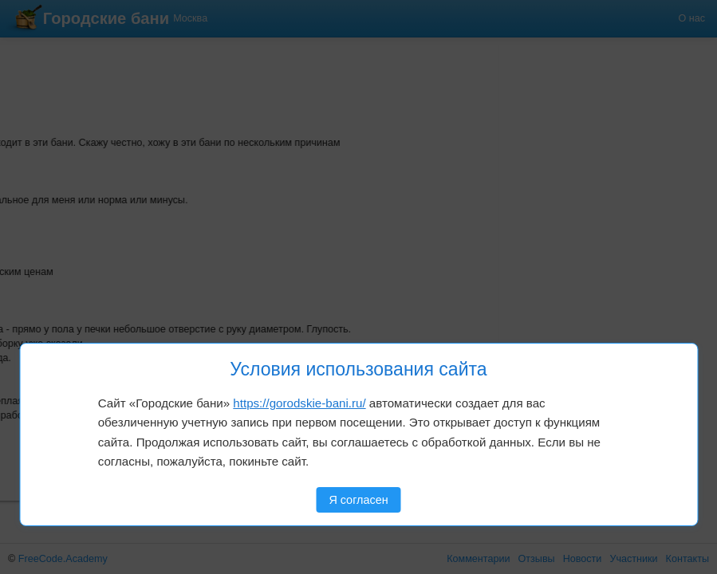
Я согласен (358, 499)
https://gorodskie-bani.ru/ (299, 403)
